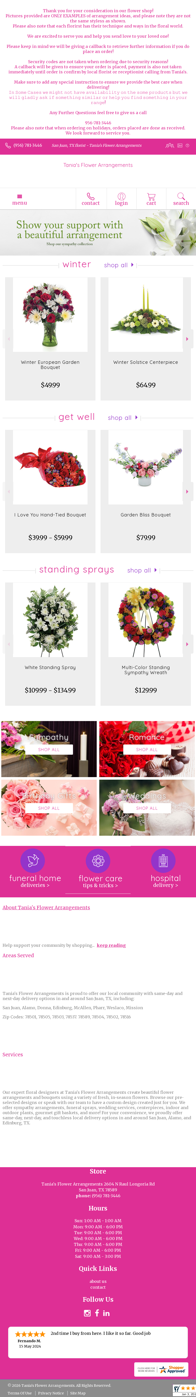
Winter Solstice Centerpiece (145, 362)
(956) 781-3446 (28, 145)
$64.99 (146, 385)
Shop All (116, 265)
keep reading (111, 945)
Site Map (77, 1393)
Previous (8, 339)
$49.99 (50, 385)
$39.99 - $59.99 (50, 538)
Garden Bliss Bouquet (146, 515)
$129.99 (146, 690)
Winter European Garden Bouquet (50, 364)
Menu (19, 203)
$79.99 (145, 538)
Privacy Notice (51, 1393)
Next (187, 339)
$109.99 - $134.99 (50, 690)
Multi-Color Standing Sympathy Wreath (146, 669)
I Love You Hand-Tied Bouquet (50, 515)
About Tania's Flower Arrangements (46, 908)
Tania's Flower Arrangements (98, 165)
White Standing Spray (50, 667)
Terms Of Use (20, 1393)
